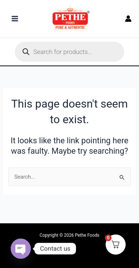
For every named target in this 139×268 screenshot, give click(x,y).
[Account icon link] (128, 18)
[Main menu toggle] (14, 18)
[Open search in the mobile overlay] (69, 52)
